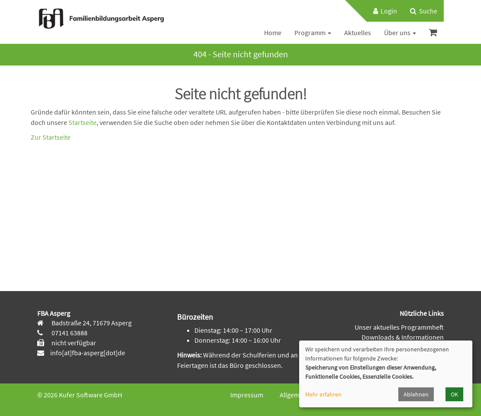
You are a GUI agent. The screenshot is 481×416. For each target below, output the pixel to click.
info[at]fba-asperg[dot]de (87, 352)
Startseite (82, 122)
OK (454, 394)
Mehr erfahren (323, 394)
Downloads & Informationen (403, 337)
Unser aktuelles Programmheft (399, 327)
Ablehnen (416, 394)
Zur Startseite (51, 137)
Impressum (246, 394)
